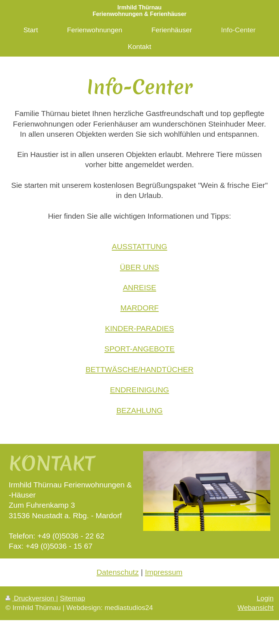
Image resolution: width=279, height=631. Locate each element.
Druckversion (30, 598)
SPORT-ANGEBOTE (139, 349)
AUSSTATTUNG (139, 246)
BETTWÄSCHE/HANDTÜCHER (139, 369)
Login (265, 598)
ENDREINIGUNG (139, 389)
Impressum (163, 572)
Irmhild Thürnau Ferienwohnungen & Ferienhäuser (140, 10)
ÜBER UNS (139, 267)
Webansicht (256, 607)
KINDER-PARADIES (139, 328)
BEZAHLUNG (139, 410)
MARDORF (139, 308)
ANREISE (139, 287)
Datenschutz (118, 572)
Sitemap (72, 598)
